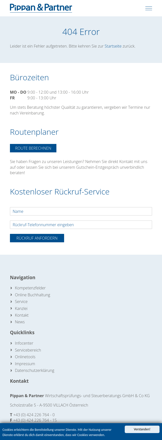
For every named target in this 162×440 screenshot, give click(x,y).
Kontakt (22, 315)
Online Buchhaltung (32, 295)
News (20, 322)
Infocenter (24, 343)
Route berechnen (33, 148)
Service (21, 301)
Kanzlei (21, 308)
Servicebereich (28, 350)
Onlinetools (25, 356)
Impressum (25, 363)
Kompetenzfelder (30, 288)
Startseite (113, 46)
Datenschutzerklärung (34, 370)
